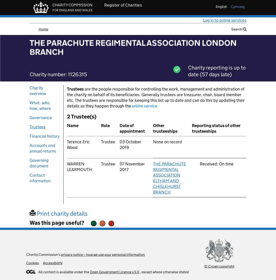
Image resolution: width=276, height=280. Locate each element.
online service (144, 106)
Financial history (45, 136)
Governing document (39, 163)
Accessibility (52, 263)
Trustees (38, 127)
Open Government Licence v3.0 (114, 272)
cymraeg (238, 7)
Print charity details (58, 213)
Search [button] (239, 29)
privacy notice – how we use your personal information (103, 254)
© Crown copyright (219, 266)
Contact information (40, 178)
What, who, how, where (40, 105)
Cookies (32, 263)
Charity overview (38, 90)
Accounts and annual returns (43, 148)
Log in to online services (225, 20)
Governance (41, 117)
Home (43, 29)
